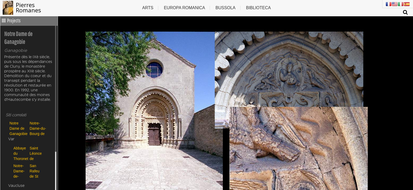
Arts (147, 8)
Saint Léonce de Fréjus (36, 153)
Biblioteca (258, 8)
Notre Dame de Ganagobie (18, 128)
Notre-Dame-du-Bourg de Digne (38, 128)
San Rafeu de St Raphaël (36, 171)
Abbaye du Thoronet (20, 153)
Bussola (225, 8)
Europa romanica (184, 8)
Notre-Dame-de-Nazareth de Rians (20, 171)
